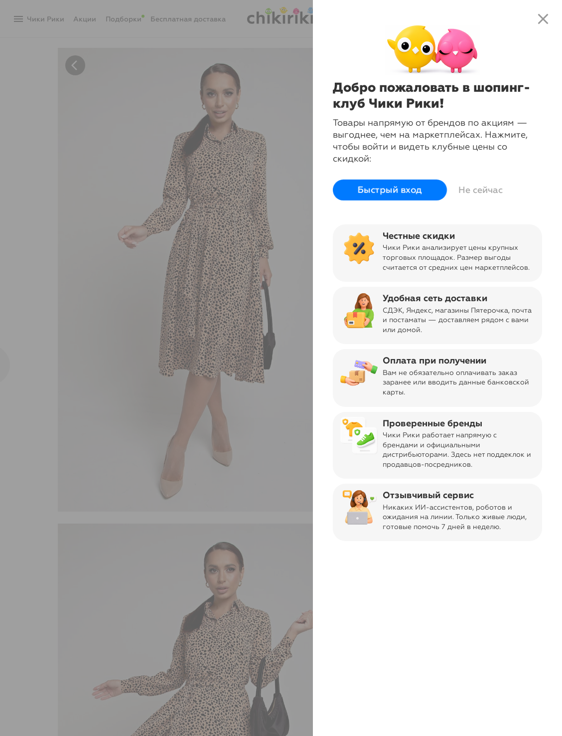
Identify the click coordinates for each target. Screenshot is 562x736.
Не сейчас (480, 189)
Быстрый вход (390, 189)
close (543, 19)
